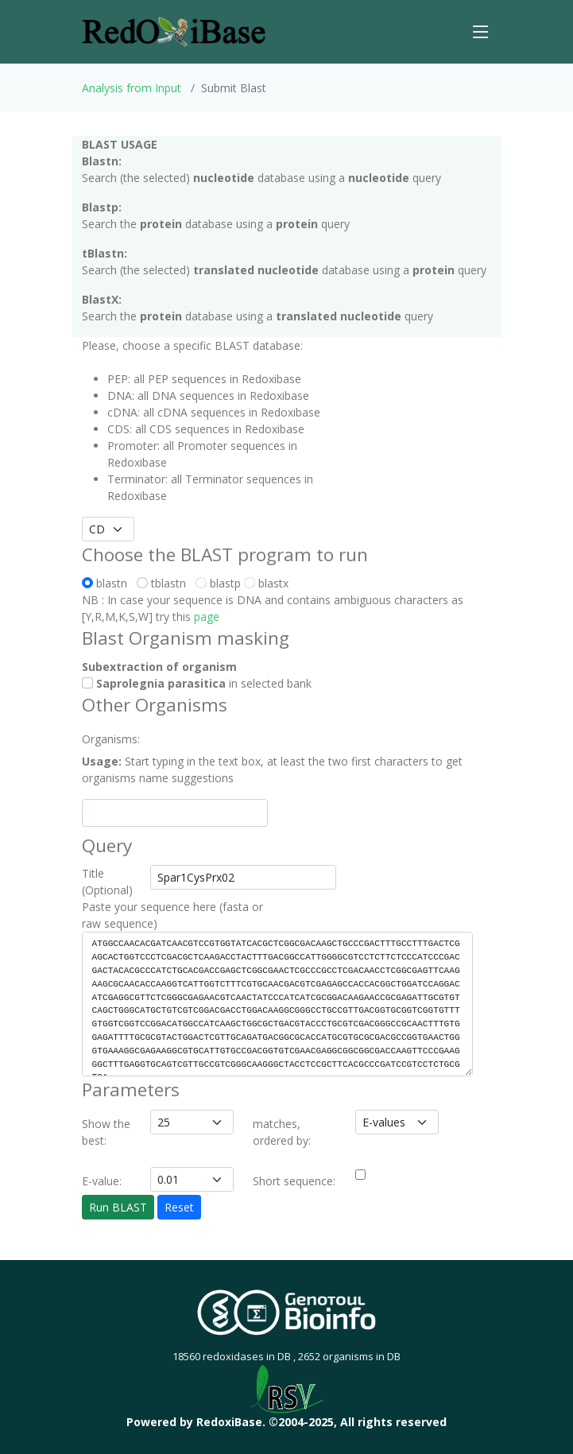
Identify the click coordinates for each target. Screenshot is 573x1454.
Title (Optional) (107, 882)
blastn (108, 583)
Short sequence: (294, 1180)
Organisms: (111, 738)
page (206, 616)
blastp (218, 583)
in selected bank (197, 683)
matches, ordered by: (282, 1132)
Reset (179, 1207)
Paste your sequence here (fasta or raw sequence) (172, 915)
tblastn (164, 583)
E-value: (102, 1180)
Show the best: (106, 1132)
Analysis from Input (131, 87)
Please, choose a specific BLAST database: (192, 345)
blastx (266, 583)
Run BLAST (118, 1207)
